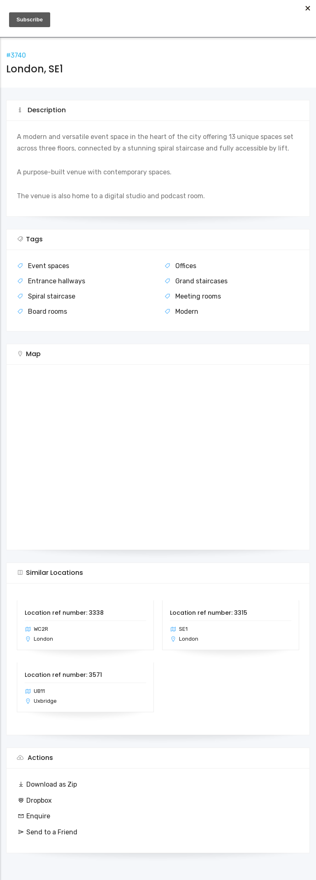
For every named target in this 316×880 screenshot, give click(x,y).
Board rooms (47, 311)
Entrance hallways (56, 281)
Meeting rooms (198, 296)
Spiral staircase (51, 296)
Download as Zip (47, 784)
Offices (185, 266)
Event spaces (48, 266)
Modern (186, 311)
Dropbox (34, 800)
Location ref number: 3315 (208, 613)
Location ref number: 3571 (63, 675)
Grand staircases (201, 281)
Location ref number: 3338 (64, 613)
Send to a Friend (47, 832)
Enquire (33, 816)
